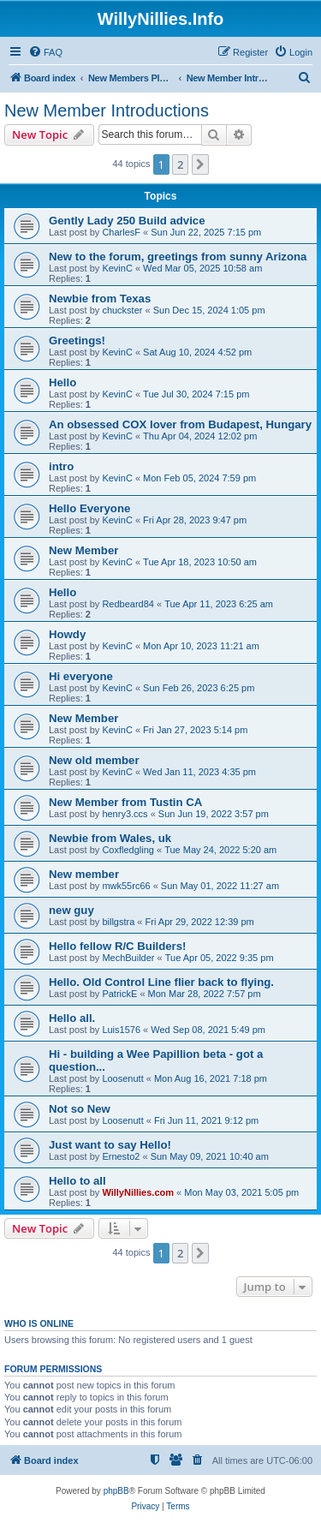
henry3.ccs (124, 814)
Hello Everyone (89, 508)
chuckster (122, 310)
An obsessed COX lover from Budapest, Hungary (180, 424)
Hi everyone (81, 676)
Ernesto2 (121, 1156)
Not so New (79, 1108)
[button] (200, 164)
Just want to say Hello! (110, 1144)
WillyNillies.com (138, 1192)
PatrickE (119, 993)
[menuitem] (45, 52)
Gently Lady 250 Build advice (127, 220)
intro (61, 466)
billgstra (118, 922)
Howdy (67, 634)
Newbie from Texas (100, 298)
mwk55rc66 (126, 886)
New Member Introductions (106, 110)
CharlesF (121, 232)
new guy (71, 910)
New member (84, 874)
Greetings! (77, 340)
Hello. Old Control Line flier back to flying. (161, 982)
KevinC (117, 268)
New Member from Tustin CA (125, 802)
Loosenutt (122, 1078)
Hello (62, 382)
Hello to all (77, 1180)
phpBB (116, 1491)
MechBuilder (128, 958)
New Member (83, 550)
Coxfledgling (128, 850)
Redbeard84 (128, 604)
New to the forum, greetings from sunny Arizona (177, 256)
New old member (94, 760)
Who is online (39, 1323)
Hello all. (72, 1018)
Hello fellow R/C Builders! (117, 946)
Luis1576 (121, 1029)
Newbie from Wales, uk (110, 838)
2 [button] (180, 164)
